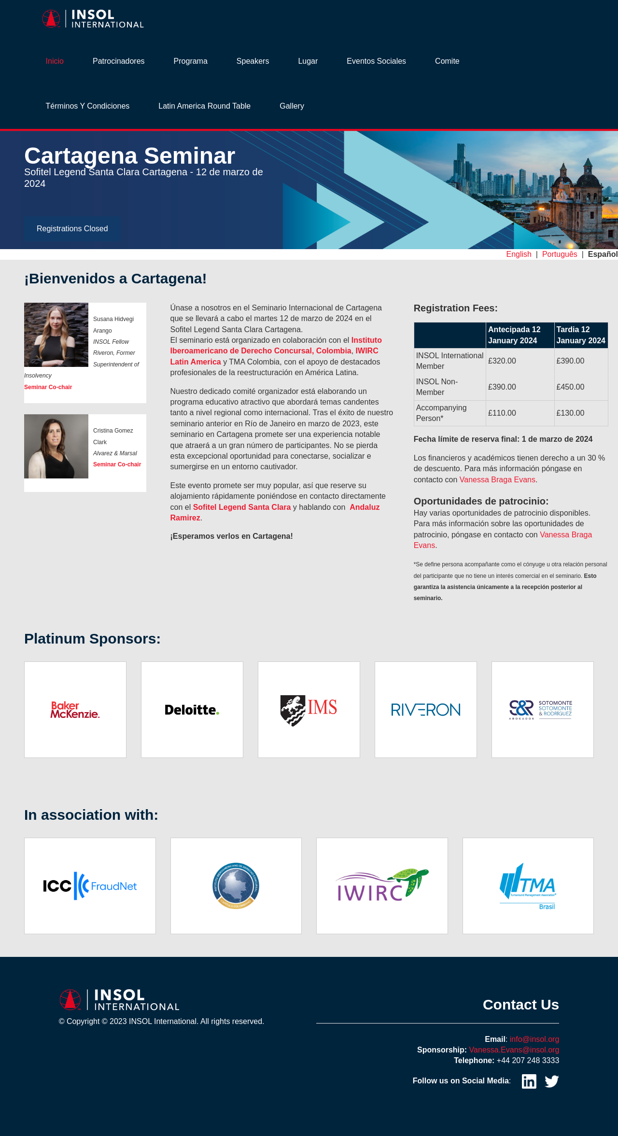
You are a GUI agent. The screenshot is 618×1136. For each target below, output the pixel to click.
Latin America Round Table (204, 106)
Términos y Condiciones (88, 106)
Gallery (292, 106)
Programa (191, 61)
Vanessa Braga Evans (497, 480)
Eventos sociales (376, 61)
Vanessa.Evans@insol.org (514, 1050)
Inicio (55, 61)
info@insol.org (535, 1039)
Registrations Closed (72, 228)
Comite (447, 61)
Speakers (253, 61)
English (518, 254)
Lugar (308, 61)
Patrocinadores (119, 61)
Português (559, 254)
